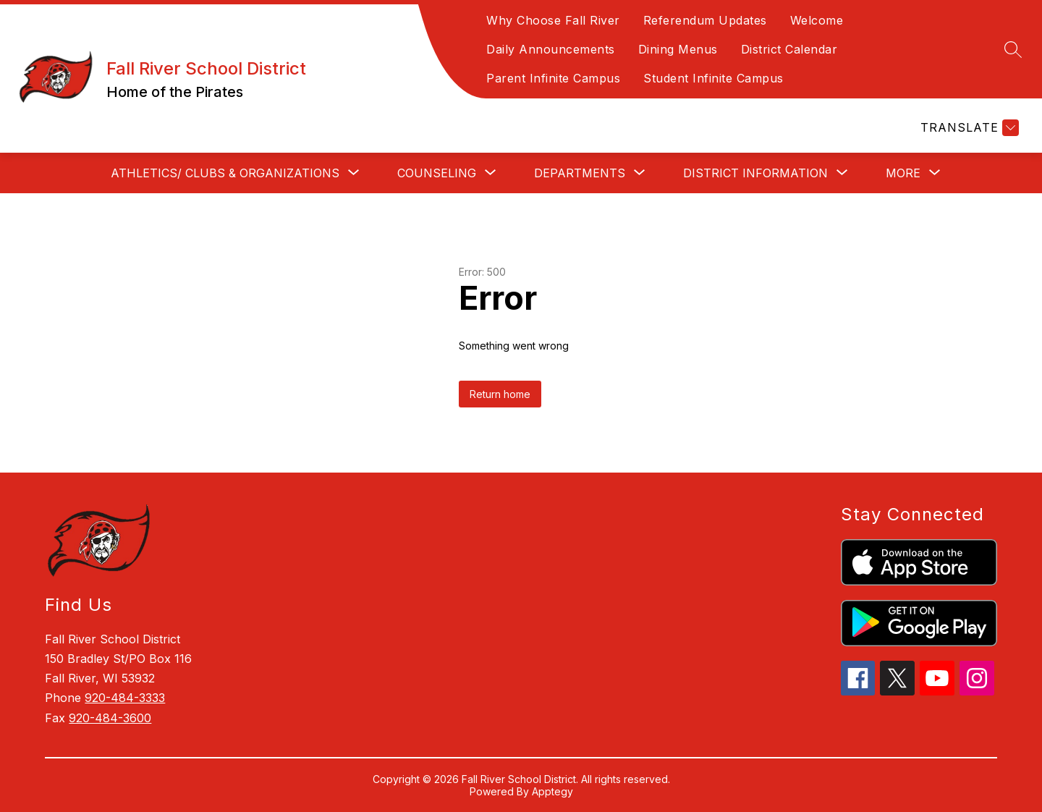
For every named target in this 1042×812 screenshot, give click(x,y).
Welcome (817, 20)
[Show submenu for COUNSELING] (436, 173)
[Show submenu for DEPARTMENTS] (579, 173)
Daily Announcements (550, 49)
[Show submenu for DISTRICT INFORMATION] (755, 173)
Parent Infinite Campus (553, 78)
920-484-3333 (125, 697)
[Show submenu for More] (903, 173)
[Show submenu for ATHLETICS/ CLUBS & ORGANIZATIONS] (225, 173)
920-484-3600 (110, 718)
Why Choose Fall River (553, 20)
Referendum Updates (705, 20)
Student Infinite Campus (713, 78)
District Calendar (789, 49)
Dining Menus (678, 49)
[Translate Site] (968, 128)
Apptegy (552, 791)
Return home (500, 394)
